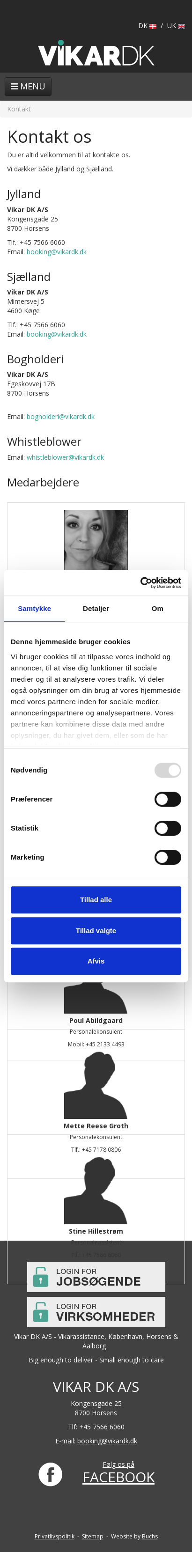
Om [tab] (157, 608)
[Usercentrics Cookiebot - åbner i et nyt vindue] (140, 583)
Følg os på (118, 1464)
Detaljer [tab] (96, 608)
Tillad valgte (96, 930)
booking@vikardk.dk (57, 251)
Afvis (96, 961)
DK (147, 25)
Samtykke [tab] (34, 608)
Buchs (150, 1536)
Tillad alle (96, 900)
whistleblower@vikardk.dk (65, 457)
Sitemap (92, 1536)
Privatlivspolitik (54, 1536)
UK (176, 25)
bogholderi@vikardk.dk (61, 416)
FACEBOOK (118, 1476)
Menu (28, 86)
